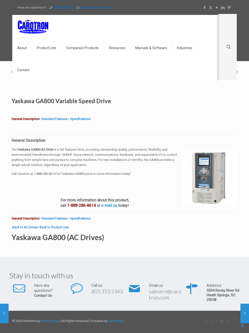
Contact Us (43, 295)
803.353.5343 (107, 291)
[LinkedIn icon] (223, 7)
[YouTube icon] (217, 7)
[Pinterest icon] (229, 7)
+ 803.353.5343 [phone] (63, 7)
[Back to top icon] (235, 318)
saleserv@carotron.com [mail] (97, 7)
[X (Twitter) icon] (210, 7)
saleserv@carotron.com (165, 294)
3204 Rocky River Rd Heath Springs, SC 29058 (223, 295)
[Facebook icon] (204, 7)
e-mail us (109, 205)
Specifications (80, 119)
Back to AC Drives (24, 227)
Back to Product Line (54, 227)
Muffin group (50, 321)
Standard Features (54, 119)
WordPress (116, 321)
